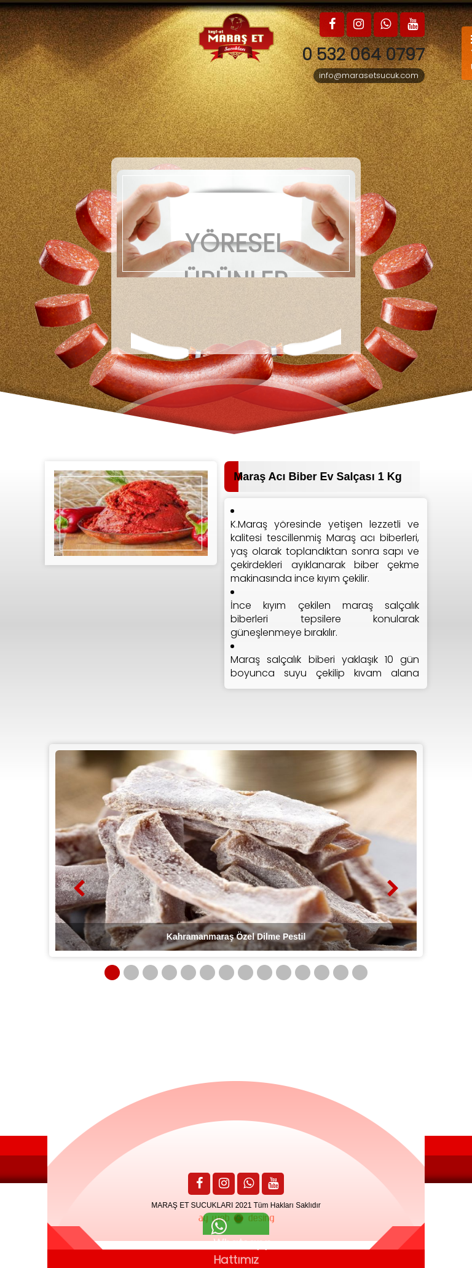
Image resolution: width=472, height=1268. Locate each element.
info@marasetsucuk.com (369, 76)
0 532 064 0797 (360, 55)
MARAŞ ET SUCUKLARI (192, 1205)
